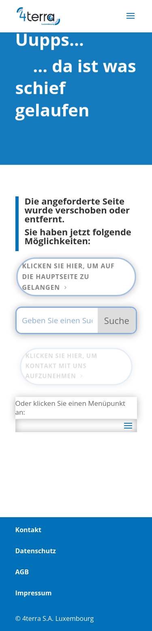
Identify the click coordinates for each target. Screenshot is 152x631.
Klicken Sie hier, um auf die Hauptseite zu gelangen (68, 277)
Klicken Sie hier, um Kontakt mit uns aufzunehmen (61, 365)
